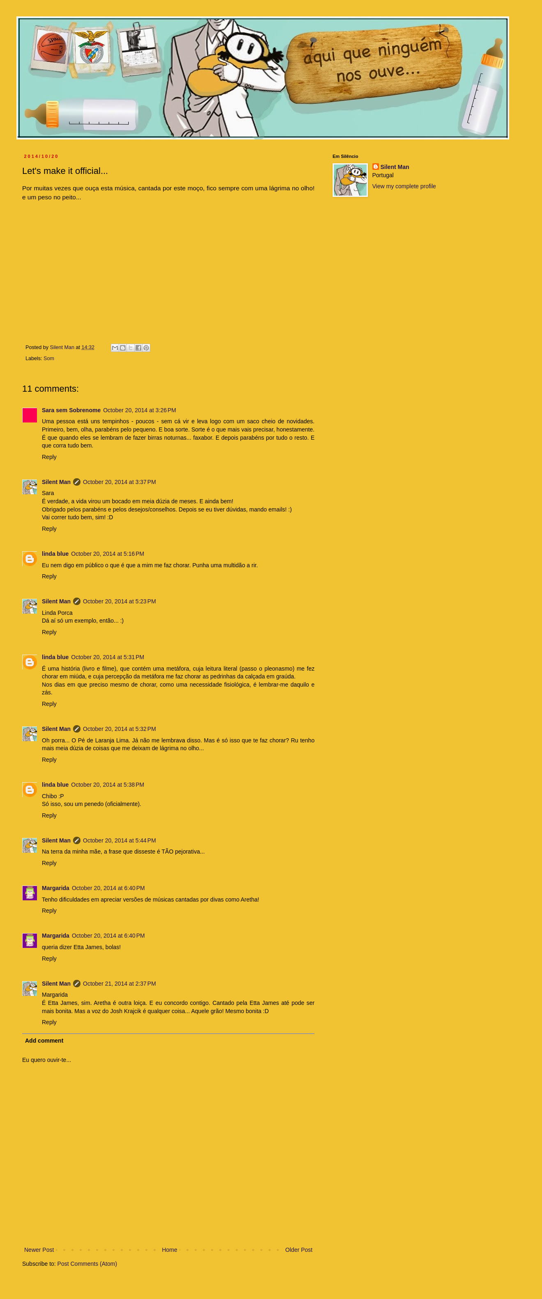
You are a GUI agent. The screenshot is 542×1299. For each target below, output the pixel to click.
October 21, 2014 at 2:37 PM (119, 983)
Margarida (55, 888)
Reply (49, 457)
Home (169, 1249)
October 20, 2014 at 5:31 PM (107, 657)
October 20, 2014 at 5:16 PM (107, 553)
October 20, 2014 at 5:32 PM (119, 729)
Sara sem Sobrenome (71, 410)
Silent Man (56, 482)
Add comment (44, 1040)
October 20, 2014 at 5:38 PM (107, 784)
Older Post (298, 1249)
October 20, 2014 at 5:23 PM (119, 601)
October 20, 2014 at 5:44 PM (119, 840)
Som (49, 358)
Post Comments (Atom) (87, 1263)
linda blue (55, 553)
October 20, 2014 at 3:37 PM (119, 482)
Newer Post (39, 1249)
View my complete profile (404, 186)
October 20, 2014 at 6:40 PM (108, 888)
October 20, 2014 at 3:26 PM (139, 410)
